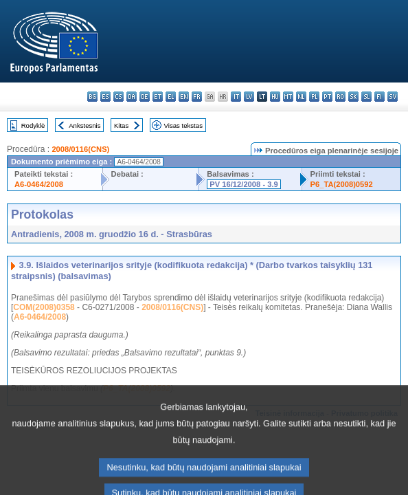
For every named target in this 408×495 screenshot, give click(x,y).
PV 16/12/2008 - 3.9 (243, 184)
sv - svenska (392, 96)
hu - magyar (275, 96)
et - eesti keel (157, 96)
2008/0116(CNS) (80, 149)
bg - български (92, 96)
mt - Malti (288, 96)
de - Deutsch (144, 96)
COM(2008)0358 (43, 307)
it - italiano (236, 96)
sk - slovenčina (353, 96)
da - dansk (131, 96)
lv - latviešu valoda (249, 96)
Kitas (121, 125)
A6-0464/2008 (38, 184)
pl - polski (314, 96)
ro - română (340, 96)
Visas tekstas (183, 125)
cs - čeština (118, 96)
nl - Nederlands (301, 96)
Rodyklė (33, 125)
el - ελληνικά (171, 96)
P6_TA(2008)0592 (341, 184)
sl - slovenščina (366, 96)
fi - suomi (379, 96)
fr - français (197, 96)
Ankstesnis (84, 125)
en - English (184, 96)
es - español (105, 96)
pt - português (327, 96)
